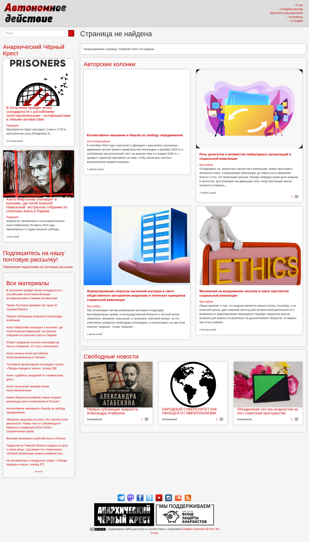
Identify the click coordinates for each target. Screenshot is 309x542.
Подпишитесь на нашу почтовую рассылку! (33, 256)
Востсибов (206, 164)
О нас (154, 533)
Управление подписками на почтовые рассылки (38, 267)
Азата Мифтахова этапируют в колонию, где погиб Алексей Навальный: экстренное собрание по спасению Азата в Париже (36, 205)
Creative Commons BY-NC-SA (200, 529)
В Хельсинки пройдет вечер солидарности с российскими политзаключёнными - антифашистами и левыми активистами (38, 113)
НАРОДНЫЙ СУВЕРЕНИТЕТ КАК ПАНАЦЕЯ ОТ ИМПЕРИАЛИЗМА (189, 411)
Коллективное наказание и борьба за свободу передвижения (135, 135)
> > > (38, 471)
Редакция (12, 125)
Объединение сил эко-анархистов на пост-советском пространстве (267, 411)
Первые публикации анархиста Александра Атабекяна (112, 411)
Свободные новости (111, 356)
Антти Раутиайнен (98, 141)
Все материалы (27, 283)
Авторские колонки (109, 64)
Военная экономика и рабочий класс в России (35, 438)
